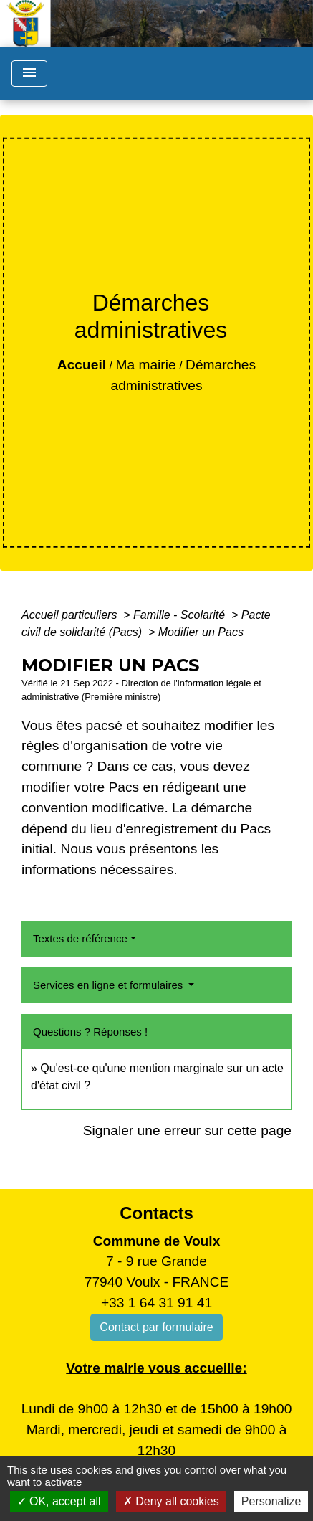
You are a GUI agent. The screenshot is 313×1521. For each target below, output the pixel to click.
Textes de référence (80, 938)
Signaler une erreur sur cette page (187, 1130)
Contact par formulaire (156, 1327)
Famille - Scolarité (180, 615)
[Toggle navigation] (29, 73)
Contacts (156, 1213)
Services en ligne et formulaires (109, 985)
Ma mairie (145, 364)
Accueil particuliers (70, 615)
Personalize (271, 1501)
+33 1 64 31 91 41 (156, 1302)
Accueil (81, 364)
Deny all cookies (171, 1501)
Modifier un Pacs (201, 632)
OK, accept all (59, 1501)
